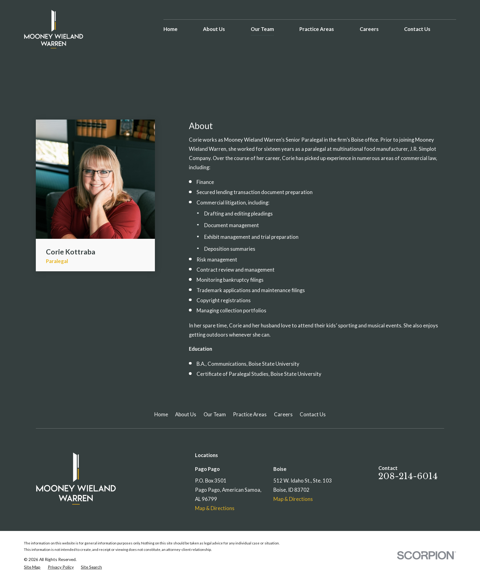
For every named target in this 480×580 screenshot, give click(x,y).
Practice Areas (250, 414)
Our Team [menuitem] (262, 29)
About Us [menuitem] (214, 29)
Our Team (215, 414)
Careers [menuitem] (369, 29)
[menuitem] (32, 567)
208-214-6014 (408, 476)
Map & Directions (214, 508)
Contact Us (313, 414)
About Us (185, 414)
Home (161, 414)
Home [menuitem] (170, 29)
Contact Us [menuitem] (417, 29)
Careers (283, 414)
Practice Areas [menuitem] (316, 29)
